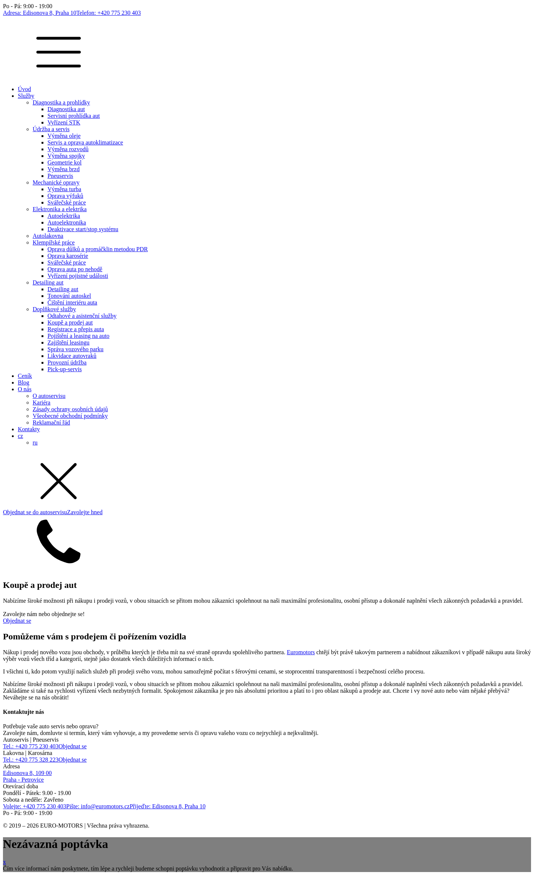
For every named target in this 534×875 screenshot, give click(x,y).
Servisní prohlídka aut (73, 116)
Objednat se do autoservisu (35, 512)
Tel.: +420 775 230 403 (31, 746)
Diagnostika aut (66, 109)
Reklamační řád (51, 422)
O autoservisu (49, 396)
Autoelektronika (66, 222)
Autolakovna (48, 236)
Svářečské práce (66, 202)
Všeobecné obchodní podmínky (70, 416)
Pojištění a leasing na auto (78, 336)
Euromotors (301, 652)
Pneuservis (60, 176)
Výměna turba (64, 189)
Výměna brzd (63, 169)
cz (20, 436)
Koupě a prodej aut (70, 322)
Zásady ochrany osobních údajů (70, 409)
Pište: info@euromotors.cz (98, 806)
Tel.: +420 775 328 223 (31, 759)
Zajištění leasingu (68, 342)
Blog (23, 382)
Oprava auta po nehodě (74, 269)
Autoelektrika (63, 216)
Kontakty (29, 429)
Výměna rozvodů (68, 149)
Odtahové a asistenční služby (81, 316)
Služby (26, 96)
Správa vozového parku (75, 349)
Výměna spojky (66, 156)
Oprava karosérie (67, 256)
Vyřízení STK (63, 122)
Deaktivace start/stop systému (82, 229)
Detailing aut (48, 282)
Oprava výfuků (65, 196)
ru (35, 442)
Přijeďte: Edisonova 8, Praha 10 (168, 806)
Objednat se (17, 621)
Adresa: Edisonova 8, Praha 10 (39, 13)
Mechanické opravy (56, 182)
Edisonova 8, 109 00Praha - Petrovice (27, 776)
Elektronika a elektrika (60, 209)
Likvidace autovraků (71, 356)
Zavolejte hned (85, 512)
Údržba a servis (51, 129)
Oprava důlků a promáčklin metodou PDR (97, 249)
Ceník (25, 376)
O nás (25, 389)
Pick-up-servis (64, 369)
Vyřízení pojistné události (77, 276)
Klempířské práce (54, 242)
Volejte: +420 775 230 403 (34, 806)
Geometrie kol (64, 162)
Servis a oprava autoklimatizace (85, 142)
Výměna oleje (63, 136)
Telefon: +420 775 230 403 (108, 13)
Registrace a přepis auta (75, 329)
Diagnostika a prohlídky (61, 102)
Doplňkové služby (54, 309)
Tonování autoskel (69, 296)
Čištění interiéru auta (72, 302)
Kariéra (41, 402)
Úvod (24, 89)
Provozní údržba (66, 362)
